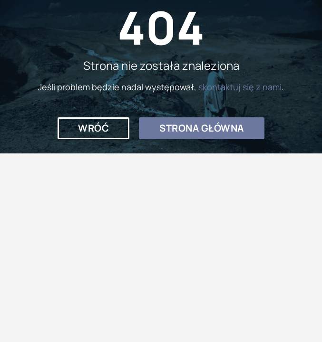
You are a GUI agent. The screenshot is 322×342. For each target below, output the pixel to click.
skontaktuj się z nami (240, 87)
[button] (93, 128)
